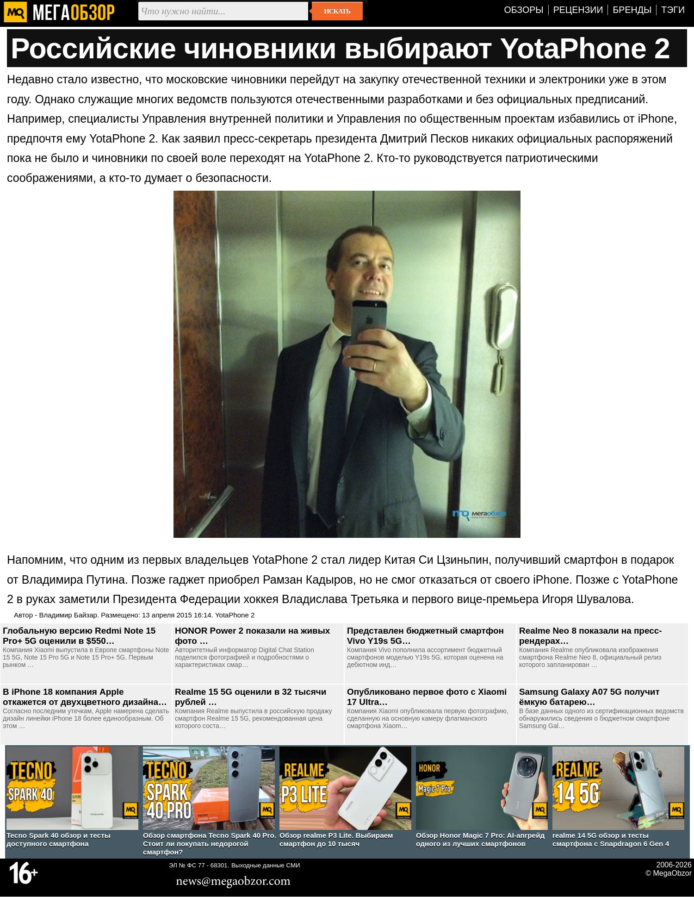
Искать (337, 11)
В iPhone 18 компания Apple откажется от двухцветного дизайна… (85, 697)
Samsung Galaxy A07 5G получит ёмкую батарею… (589, 697)
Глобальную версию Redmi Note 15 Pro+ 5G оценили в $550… (79, 636)
